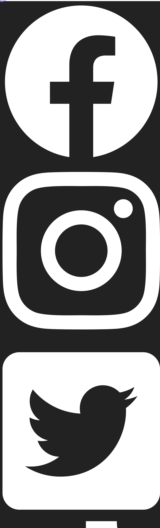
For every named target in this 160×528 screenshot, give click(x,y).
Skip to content (3, 0)
